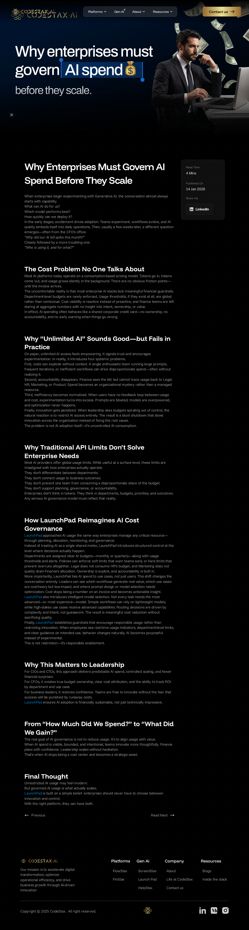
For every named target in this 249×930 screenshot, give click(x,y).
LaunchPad (33, 535)
